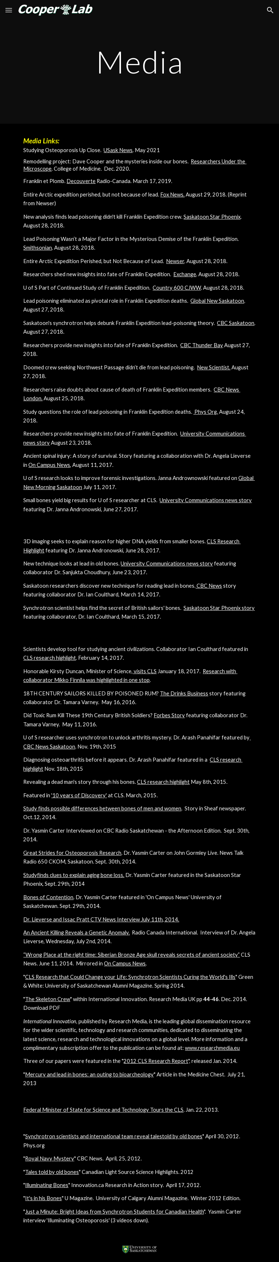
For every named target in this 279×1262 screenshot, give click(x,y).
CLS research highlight (49, 658)
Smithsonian (37, 248)
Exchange (184, 274)
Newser (175, 261)
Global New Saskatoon (217, 301)
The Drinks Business (184, 693)
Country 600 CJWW (177, 288)
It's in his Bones (43, 1198)
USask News (118, 150)
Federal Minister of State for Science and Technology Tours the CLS (103, 1110)
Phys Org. (205, 412)
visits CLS (145, 671)
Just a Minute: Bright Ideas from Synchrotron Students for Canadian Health (114, 1212)
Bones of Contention (48, 897)
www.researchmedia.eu (212, 1048)
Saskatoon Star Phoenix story (219, 608)
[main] (139, 61)
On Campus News (49, 465)
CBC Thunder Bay (201, 345)
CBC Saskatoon (235, 323)
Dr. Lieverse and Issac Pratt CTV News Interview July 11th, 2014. (101, 919)
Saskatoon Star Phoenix (211, 217)
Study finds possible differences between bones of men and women (102, 808)
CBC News (208, 586)
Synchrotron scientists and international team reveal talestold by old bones (113, 1136)
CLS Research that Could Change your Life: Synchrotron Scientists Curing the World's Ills (130, 977)
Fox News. (172, 194)
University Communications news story (205, 500)
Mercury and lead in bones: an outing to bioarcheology (89, 1074)
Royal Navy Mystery (49, 1158)
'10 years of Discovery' (79, 795)
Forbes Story (169, 715)
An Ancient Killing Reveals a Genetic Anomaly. (76, 932)
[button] (8, 10)
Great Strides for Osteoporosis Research (72, 853)
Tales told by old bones (52, 1172)
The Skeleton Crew (47, 999)
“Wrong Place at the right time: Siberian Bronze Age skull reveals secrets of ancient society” (131, 955)
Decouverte (81, 181)
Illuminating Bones (46, 1185)
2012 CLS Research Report (156, 1061)
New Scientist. (213, 367)
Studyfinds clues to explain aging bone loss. (73, 875)
